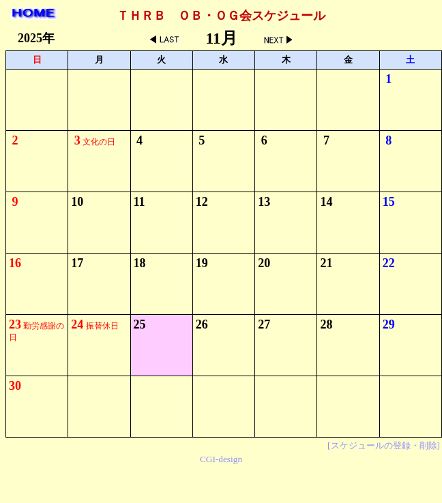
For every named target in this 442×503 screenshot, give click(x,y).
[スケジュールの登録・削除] (383, 445)
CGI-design (221, 459)
